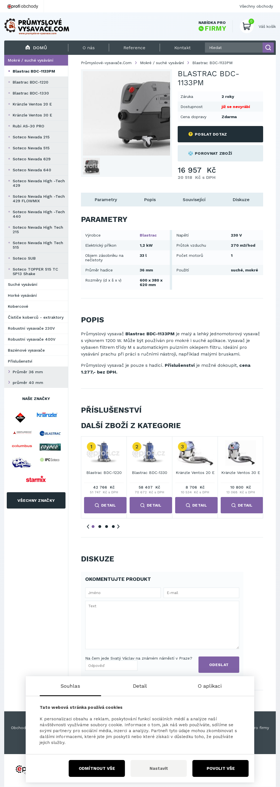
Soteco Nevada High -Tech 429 (39, 183)
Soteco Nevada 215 (31, 137)
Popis (150, 199)
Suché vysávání (22, 284)
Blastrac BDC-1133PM (34, 71)
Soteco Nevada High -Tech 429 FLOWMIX (39, 198)
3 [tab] (106, 526)
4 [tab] (113, 526)
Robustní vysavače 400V (31, 339)
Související (194, 199)
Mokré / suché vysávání (30, 60)
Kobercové (18, 306)
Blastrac (148, 235)
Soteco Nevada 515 (31, 148)
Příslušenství (20, 361)
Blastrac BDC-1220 (30, 82)
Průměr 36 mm (28, 372)
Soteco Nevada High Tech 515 (38, 244)
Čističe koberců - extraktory (36, 317)
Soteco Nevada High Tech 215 (38, 229)
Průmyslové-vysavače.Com (106, 62)
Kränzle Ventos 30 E (32, 115)
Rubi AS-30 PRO (28, 126)
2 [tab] (99, 526)
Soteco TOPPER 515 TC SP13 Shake (35, 271)
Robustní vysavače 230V (31, 328)
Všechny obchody (256, 6)
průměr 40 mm (28, 382)
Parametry (105, 199)
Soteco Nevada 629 (32, 159)
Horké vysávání (22, 295)
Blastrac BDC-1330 (31, 93)
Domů (36, 47)
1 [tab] (93, 526)
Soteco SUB (24, 258)
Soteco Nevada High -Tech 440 (39, 214)
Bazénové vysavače (26, 350)
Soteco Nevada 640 (32, 170)
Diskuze (241, 199)
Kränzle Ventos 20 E (32, 104)
